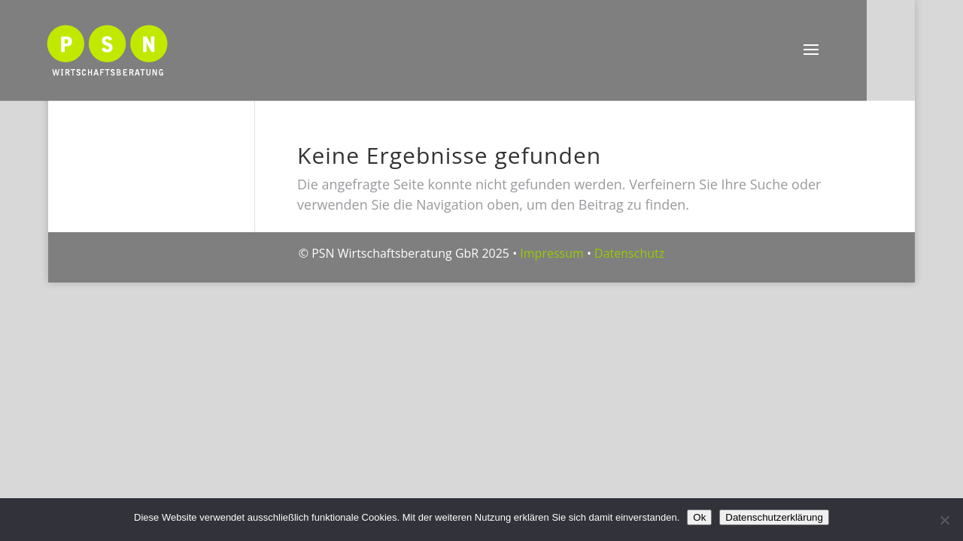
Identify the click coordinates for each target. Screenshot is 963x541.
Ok (699, 517)
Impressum (551, 253)
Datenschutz (629, 253)
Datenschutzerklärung (774, 517)
